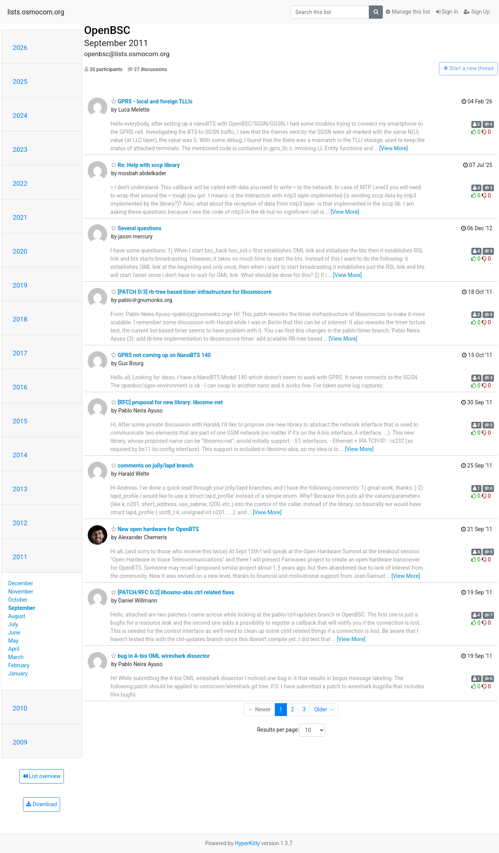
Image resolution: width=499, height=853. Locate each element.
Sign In (447, 12)
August (16, 616)
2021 (20, 217)
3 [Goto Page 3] (304, 709)
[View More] (393, 148)
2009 (20, 742)
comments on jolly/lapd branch (152, 465)
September (21, 608)
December (20, 583)
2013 (20, 489)
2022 (20, 183)
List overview (42, 776)
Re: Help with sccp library (145, 165)
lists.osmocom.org (35, 12)
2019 (20, 285)
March (16, 657)
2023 (20, 149)
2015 (20, 421)
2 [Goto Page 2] (292, 709)
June (14, 632)
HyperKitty (247, 843)
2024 (20, 115)
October (17, 600)
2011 (20, 557)
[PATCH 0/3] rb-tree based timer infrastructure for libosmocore (191, 292)
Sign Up (477, 12)
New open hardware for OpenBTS (155, 529)
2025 (20, 81)
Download (41, 804)
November (20, 591)
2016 (20, 387)
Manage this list (408, 12)
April (13, 649)
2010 (20, 708)
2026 (20, 48)
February (18, 665)
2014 (20, 455)
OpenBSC (107, 30)
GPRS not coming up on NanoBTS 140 (161, 355)
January (18, 673)
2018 (20, 319)
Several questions (136, 228)
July (13, 624)
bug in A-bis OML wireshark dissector (160, 656)
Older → (324, 709)
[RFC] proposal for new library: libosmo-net (167, 402)
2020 (20, 251)
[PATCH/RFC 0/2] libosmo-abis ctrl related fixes (172, 592)
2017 (20, 353)
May (13, 641)
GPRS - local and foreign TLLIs (152, 101)
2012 (20, 523)
